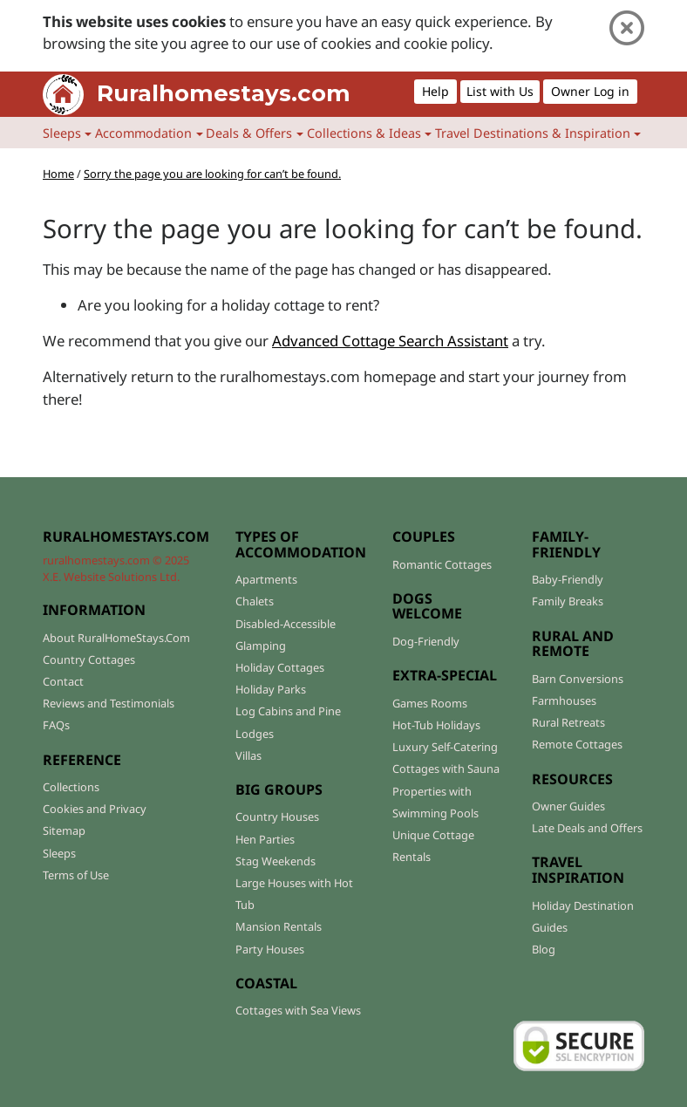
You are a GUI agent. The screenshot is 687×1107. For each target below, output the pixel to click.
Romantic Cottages (442, 564)
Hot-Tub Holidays (436, 725)
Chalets (254, 601)
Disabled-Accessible (285, 624)
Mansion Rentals (278, 926)
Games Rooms (429, 703)
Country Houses (277, 816)
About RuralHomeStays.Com (116, 638)
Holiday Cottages (279, 667)
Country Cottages (89, 659)
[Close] (626, 28)
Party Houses (269, 949)
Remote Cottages (577, 744)
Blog (543, 949)
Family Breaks (567, 601)
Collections (71, 787)
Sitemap (64, 830)
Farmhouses (564, 700)
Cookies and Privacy (94, 809)
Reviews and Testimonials (108, 703)
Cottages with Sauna (446, 768)
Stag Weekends (275, 861)
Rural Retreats (568, 722)
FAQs (56, 725)
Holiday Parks (270, 689)
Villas (248, 755)
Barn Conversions (577, 679)
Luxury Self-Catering (445, 747)
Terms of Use (76, 875)
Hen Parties (265, 839)
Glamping (260, 645)
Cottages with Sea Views (298, 1010)
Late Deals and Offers (587, 828)
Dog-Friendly (425, 641)
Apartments (266, 579)
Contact (63, 681)
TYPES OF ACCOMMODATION (300, 544)
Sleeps (59, 853)
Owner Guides (568, 806)
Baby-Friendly (567, 579)
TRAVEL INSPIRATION (578, 869)
